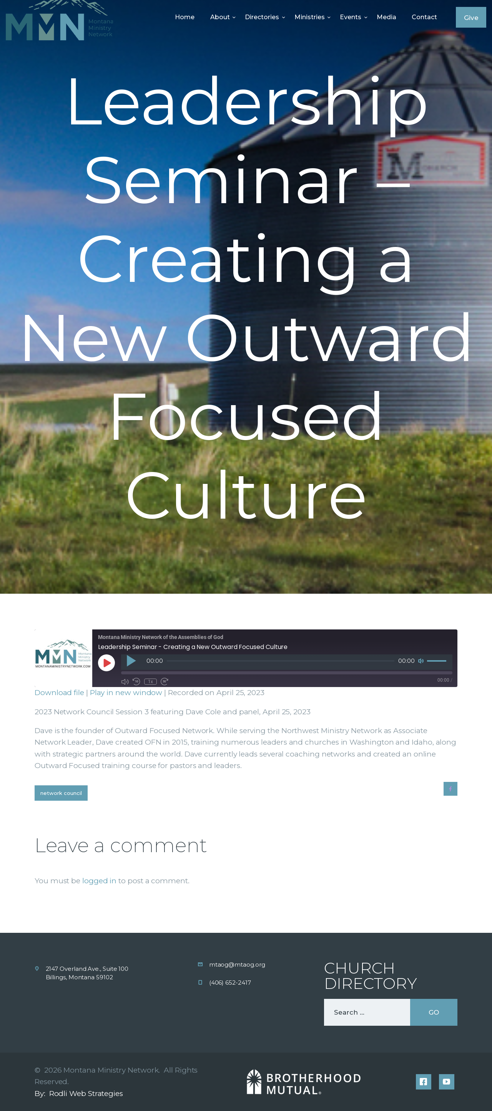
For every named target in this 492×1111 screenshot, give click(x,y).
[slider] (281, 661)
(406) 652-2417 (230, 982)
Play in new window (126, 692)
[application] (286, 662)
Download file (59, 692)
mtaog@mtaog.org (237, 964)
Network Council (61, 793)
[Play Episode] (106, 662)
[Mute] (421, 661)
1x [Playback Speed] (150, 681)
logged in (99, 880)
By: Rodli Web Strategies (79, 1093)
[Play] (131, 660)
